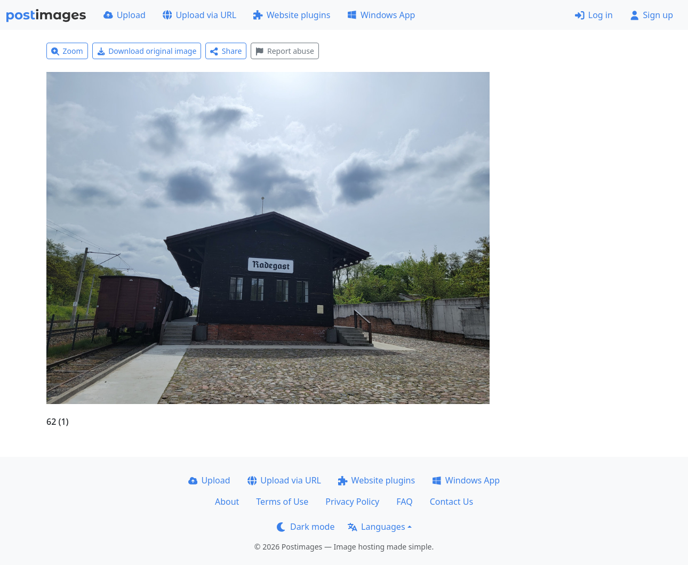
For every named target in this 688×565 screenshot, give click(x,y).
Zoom (67, 51)
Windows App (381, 15)
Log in (594, 15)
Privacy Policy (352, 501)
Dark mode (305, 526)
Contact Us (451, 501)
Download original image (147, 51)
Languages (376, 526)
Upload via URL (199, 15)
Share (226, 51)
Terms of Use (282, 501)
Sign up (651, 15)
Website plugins (291, 15)
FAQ (404, 501)
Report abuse (284, 51)
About (227, 501)
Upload (124, 15)
